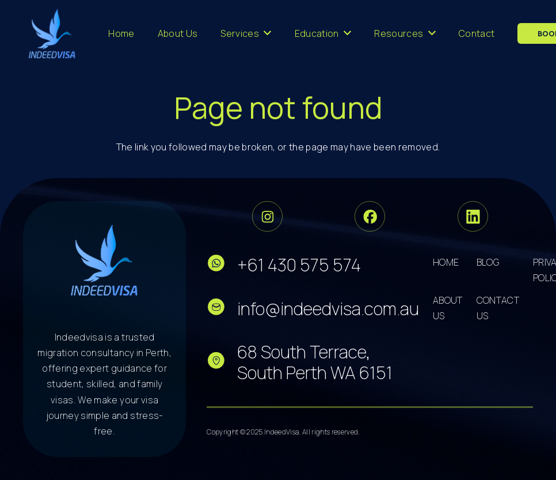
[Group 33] (267, 216)
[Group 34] (370, 216)
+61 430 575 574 (299, 265)
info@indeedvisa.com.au (328, 308)
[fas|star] (222, 265)
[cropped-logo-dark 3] (52, 33)
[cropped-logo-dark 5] (104, 259)
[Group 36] (473, 216)
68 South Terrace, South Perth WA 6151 (315, 362)
